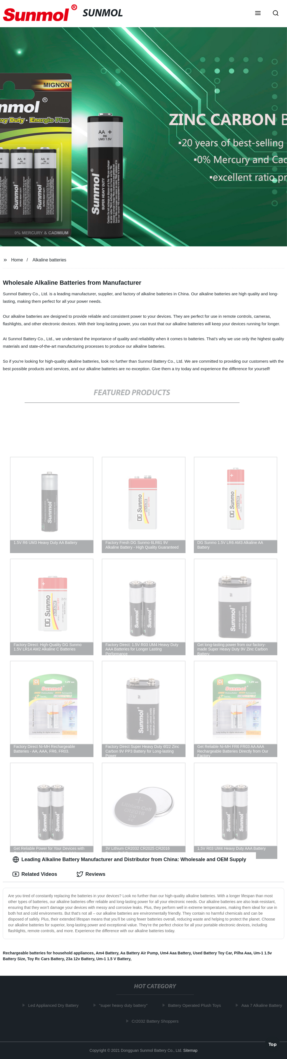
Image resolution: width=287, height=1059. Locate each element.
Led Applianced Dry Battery (55, 1005)
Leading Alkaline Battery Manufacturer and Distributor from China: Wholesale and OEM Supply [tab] (129, 859)
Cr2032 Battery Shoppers (156, 1020)
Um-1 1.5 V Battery (113, 959)
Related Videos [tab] (34, 874)
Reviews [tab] (91, 874)
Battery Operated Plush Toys (196, 1005)
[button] (258, 13)
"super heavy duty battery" (125, 1005)
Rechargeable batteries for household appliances (48, 953)
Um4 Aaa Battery (175, 953)
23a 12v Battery (80, 959)
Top (272, 1044)
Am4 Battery (107, 953)
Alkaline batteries (49, 260)
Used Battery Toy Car (212, 953)
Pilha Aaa (243, 953)
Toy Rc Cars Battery (45, 959)
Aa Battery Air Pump (139, 953)
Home (17, 260)
